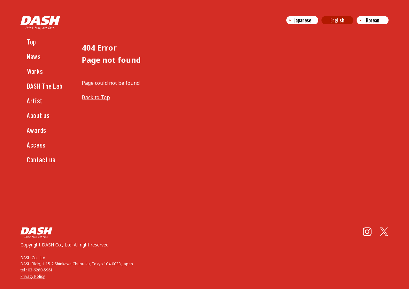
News (34, 56)
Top (31, 41)
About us (38, 115)
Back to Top (96, 97)
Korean (372, 20)
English (337, 20)
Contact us (41, 159)
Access (36, 144)
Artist (34, 100)
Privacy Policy (32, 276)
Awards (36, 130)
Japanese (302, 20)
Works (35, 71)
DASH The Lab (45, 86)
